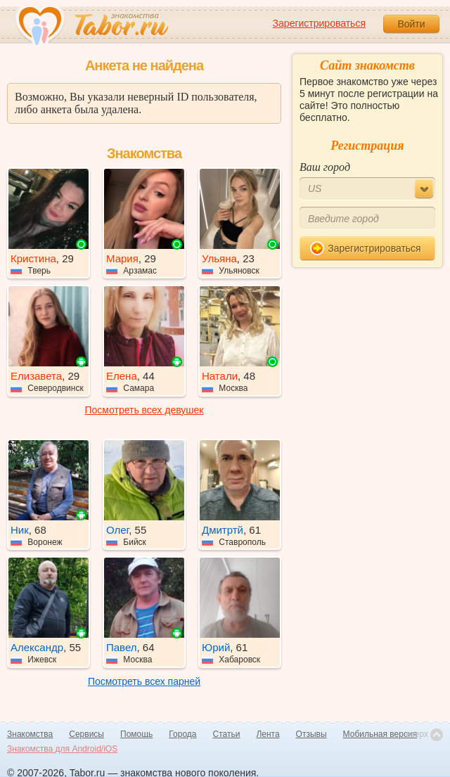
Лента (267, 734)
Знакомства (30, 734)
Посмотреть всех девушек (144, 410)
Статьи (226, 734)
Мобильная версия (380, 734)
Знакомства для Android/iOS (62, 749)
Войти (411, 24)
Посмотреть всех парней (144, 681)
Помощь (136, 734)
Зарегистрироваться (319, 23)
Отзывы (311, 734)
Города (182, 734)
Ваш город (325, 167)
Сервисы (86, 734)
